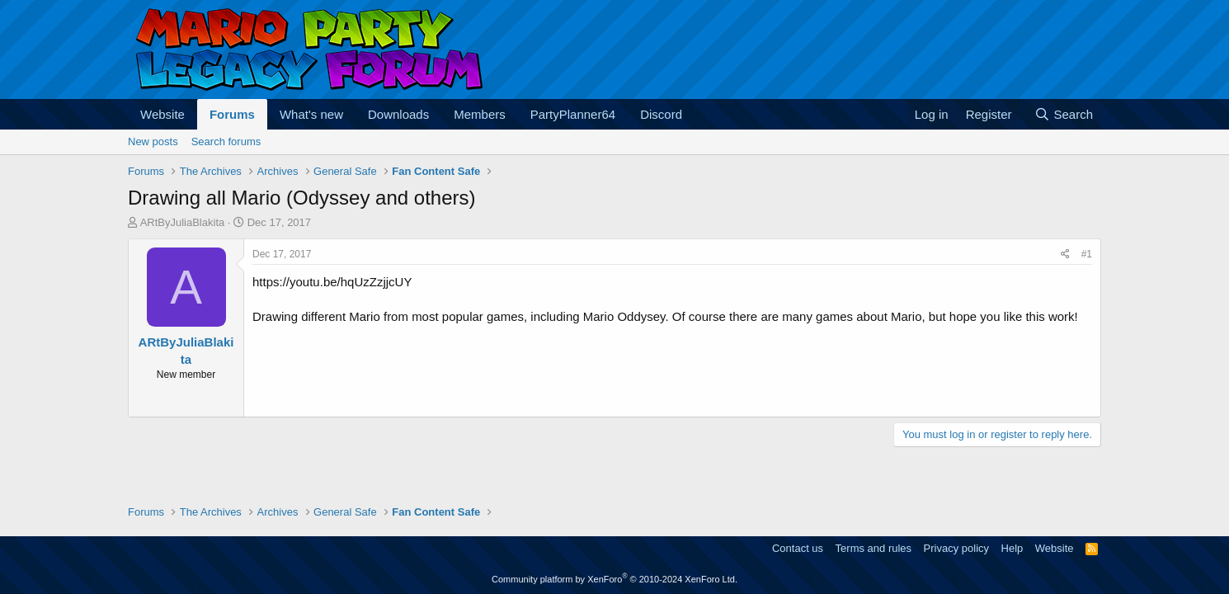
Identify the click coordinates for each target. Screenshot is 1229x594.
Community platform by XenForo (614, 579)
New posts (153, 141)
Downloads (398, 114)
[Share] (1065, 254)
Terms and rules (873, 548)
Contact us (797, 548)
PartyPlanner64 (572, 114)
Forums (232, 114)
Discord (661, 114)
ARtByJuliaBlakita (182, 222)
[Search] (1063, 114)
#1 (1086, 254)
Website (162, 114)
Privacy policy (956, 548)
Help (1012, 548)
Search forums (226, 141)
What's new (311, 114)
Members (480, 114)
